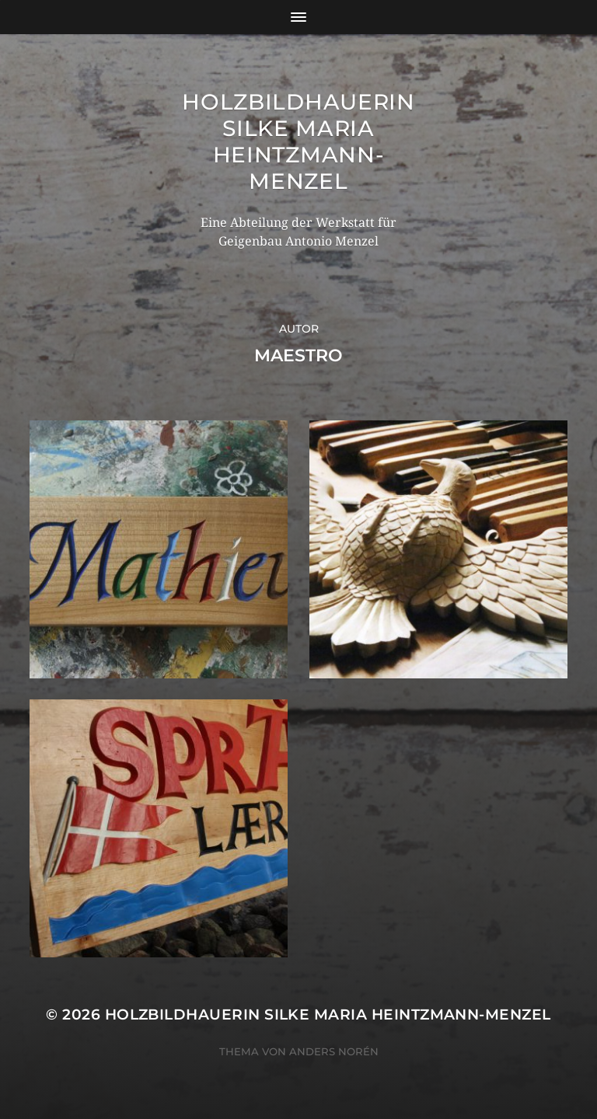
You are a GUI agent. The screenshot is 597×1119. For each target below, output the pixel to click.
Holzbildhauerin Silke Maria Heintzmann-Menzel (298, 141)
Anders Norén (334, 1051)
